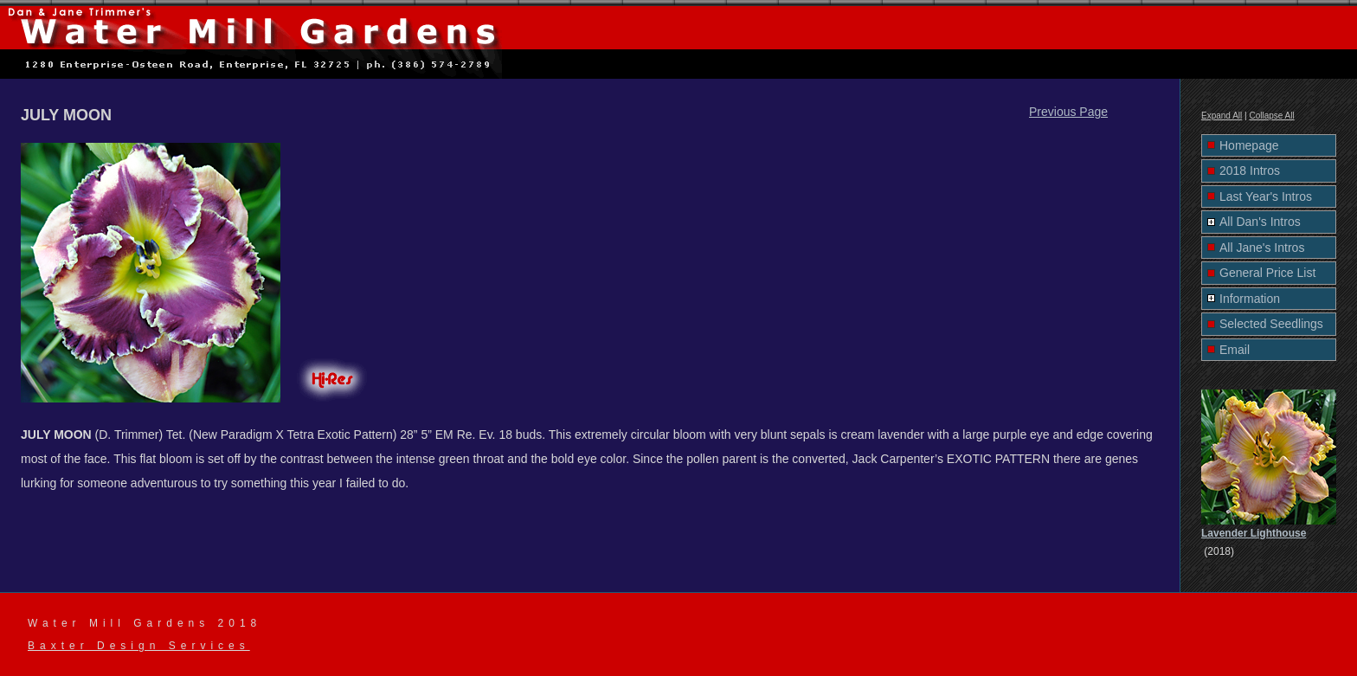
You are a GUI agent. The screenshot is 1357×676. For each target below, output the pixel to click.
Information (1249, 299)
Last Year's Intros (1265, 196)
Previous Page (1068, 112)
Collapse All (1271, 115)
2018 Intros (1249, 170)
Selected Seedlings (1271, 324)
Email (1234, 350)
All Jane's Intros (1261, 247)
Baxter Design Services (139, 646)
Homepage (1249, 145)
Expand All (1221, 115)
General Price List (1267, 273)
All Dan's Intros (1260, 222)
